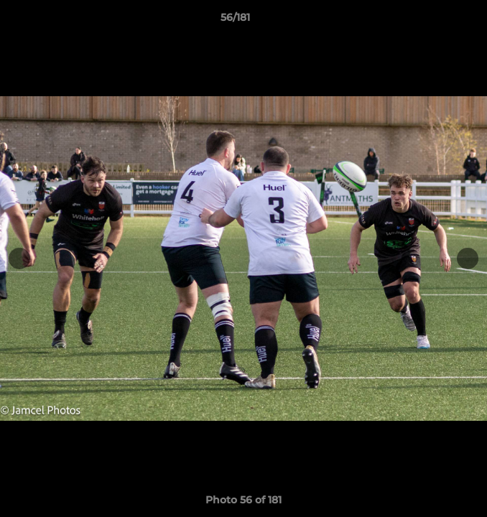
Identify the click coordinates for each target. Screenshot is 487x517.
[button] (435, 20)
